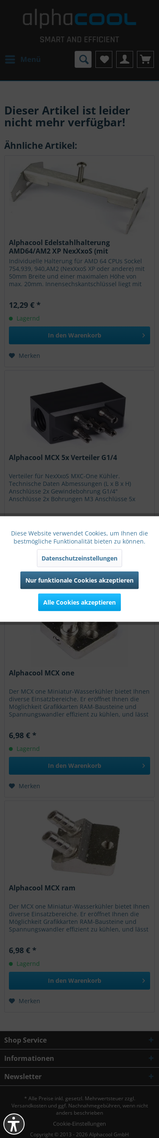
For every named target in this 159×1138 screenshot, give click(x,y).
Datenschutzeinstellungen (79, 558)
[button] (14, 1124)
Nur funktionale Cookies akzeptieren (79, 580)
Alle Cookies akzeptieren (79, 602)
